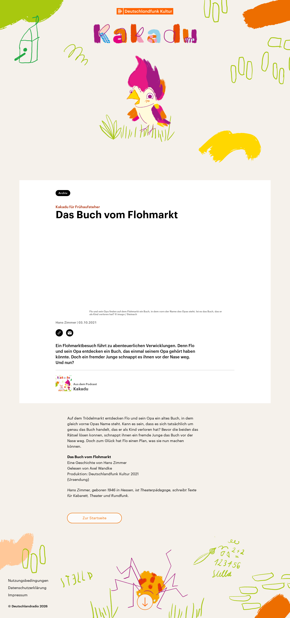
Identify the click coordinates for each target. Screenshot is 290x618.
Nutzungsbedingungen (28, 580)
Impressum (18, 595)
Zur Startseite (94, 518)
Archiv (62, 193)
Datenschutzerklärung (27, 587)
